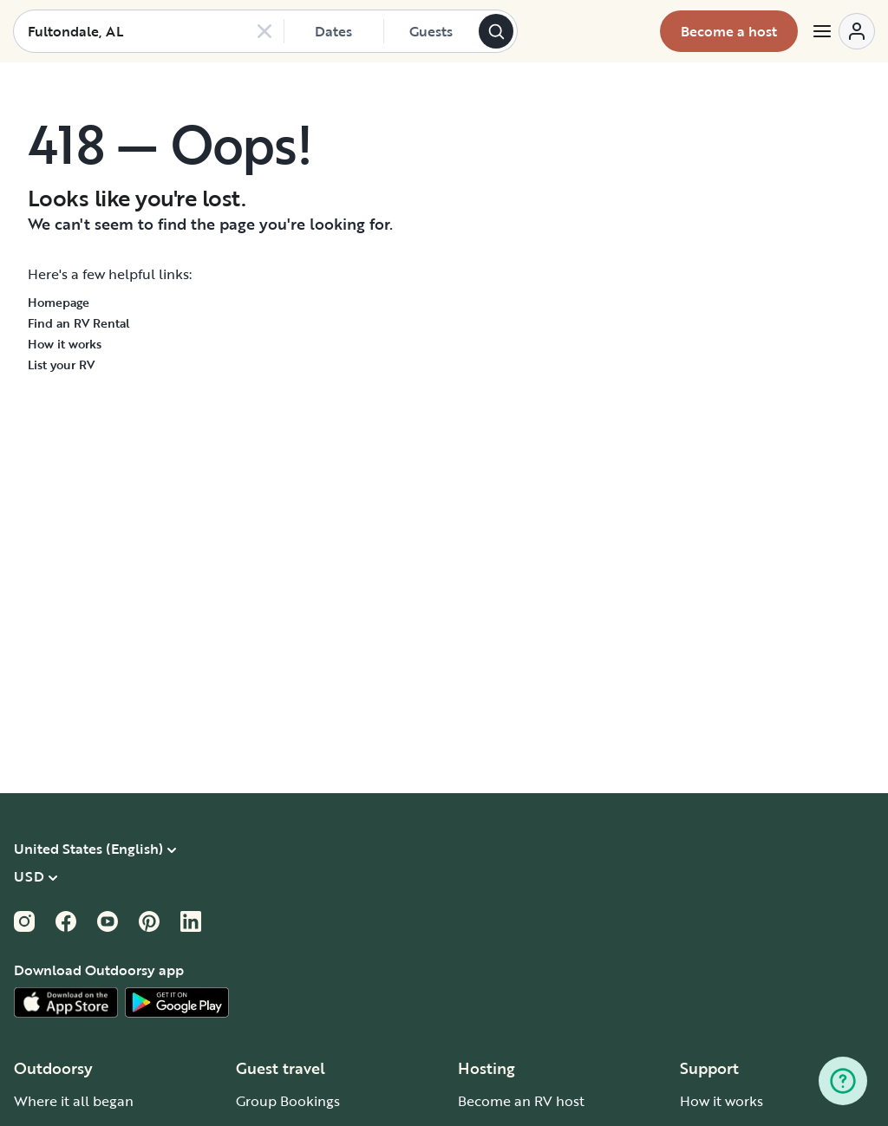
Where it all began (74, 1100)
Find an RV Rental (79, 323)
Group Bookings (288, 1100)
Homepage (58, 302)
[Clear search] (264, 31)
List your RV (61, 364)
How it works (64, 344)
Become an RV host (521, 1100)
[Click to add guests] (431, 31)
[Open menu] (843, 31)
